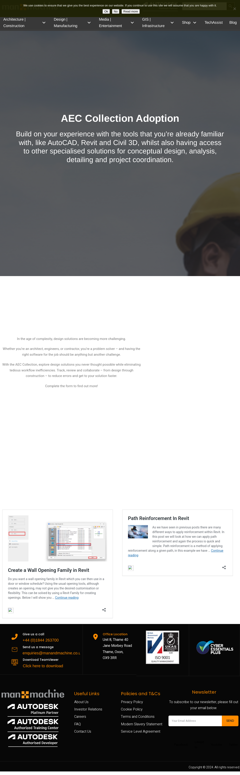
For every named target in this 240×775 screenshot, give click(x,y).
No (116, 11)
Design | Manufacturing (74, 22)
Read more (130, 11)
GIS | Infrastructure (161, 22)
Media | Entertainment (119, 22)
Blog (233, 22)
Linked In (198, 745)
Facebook (181, 745)
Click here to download (41, 665)
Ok (106, 11)
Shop (191, 22)
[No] (234, 8)
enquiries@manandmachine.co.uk (51, 652)
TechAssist (214, 22)
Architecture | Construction (25, 22)
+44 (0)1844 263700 (39, 639)
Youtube (216, 745)
